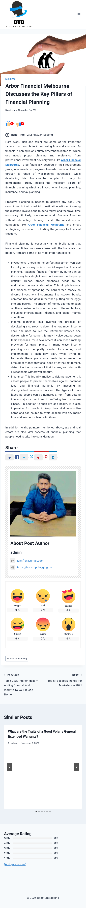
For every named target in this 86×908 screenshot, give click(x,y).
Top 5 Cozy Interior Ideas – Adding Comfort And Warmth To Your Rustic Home (22, 684)
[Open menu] (79, 14)
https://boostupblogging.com (32, 567)
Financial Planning (17, 658)
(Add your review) (15, 864)
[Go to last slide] (9, 767)
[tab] (36, 811)
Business (10, 79)
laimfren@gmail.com (27, 560)
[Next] (76, 767)
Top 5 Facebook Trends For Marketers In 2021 (64, 680)
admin (11, 110)
